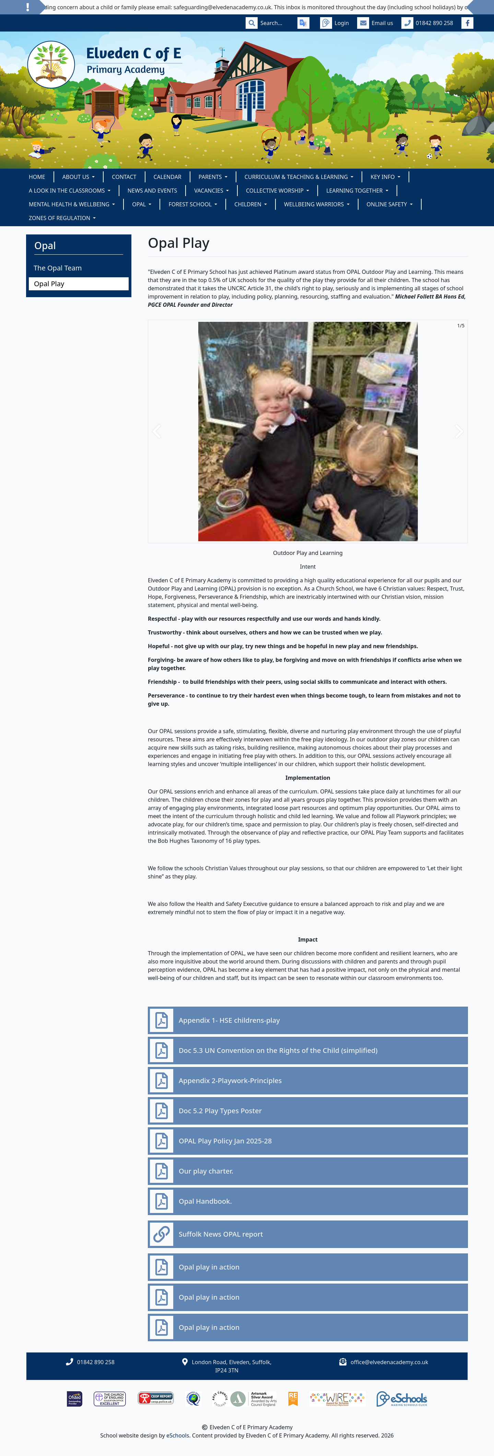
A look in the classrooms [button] (67, 190)
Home (37, 177)
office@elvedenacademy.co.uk (389, 1362)
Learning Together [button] (355, 190)
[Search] (275, 23)
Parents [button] (211, 177)
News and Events (152, 190)
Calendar (167, 177)
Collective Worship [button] (275, 190)
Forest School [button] (190, 204)
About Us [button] (76, 177)
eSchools (177, 1435)
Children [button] (248, 204)
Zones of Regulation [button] (60, 218)
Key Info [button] (383, 177)
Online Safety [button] (388, 204)
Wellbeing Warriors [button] (314, 204)
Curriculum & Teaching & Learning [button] (297, 177)
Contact (124, 177)
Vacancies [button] (209, 190)
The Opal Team (58, 267)
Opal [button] (139, 204)
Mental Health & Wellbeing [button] (70, 204)
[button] (156, 431)
